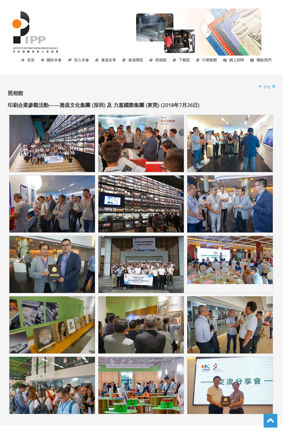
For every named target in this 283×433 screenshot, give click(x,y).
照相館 (157, 59)
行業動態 (206, 59)
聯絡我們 (260, 59)
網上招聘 (233, 59)
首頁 (27, 59)
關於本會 (51, 59)
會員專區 (132, 59)
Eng (267, 86)
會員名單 (105, 59)
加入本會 (78, 59)
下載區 (181, 59)
